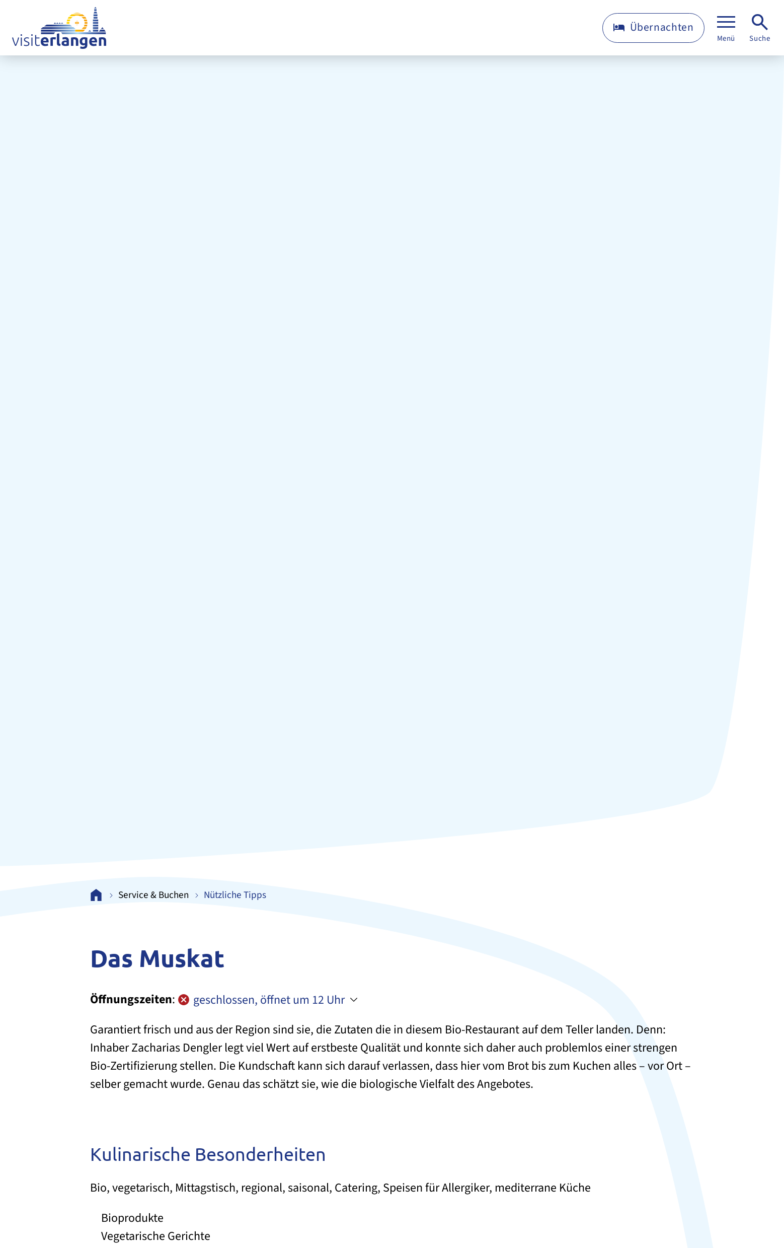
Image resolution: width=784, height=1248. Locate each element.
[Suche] (760, 28)
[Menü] (726, 28)
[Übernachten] (653, 28)
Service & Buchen (153, 895)
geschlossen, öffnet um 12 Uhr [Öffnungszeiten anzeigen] (261, 1000)
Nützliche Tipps (235, 895)
